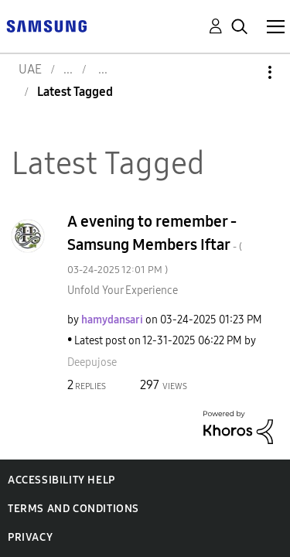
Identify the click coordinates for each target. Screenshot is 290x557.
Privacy (30, 537)
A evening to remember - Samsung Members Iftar (154, 244)
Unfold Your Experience (122, 290)
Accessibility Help (61, 480)
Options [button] (243, 72)
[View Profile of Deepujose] (92, 362)
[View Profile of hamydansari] (112, 319)
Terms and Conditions (73, 508)
